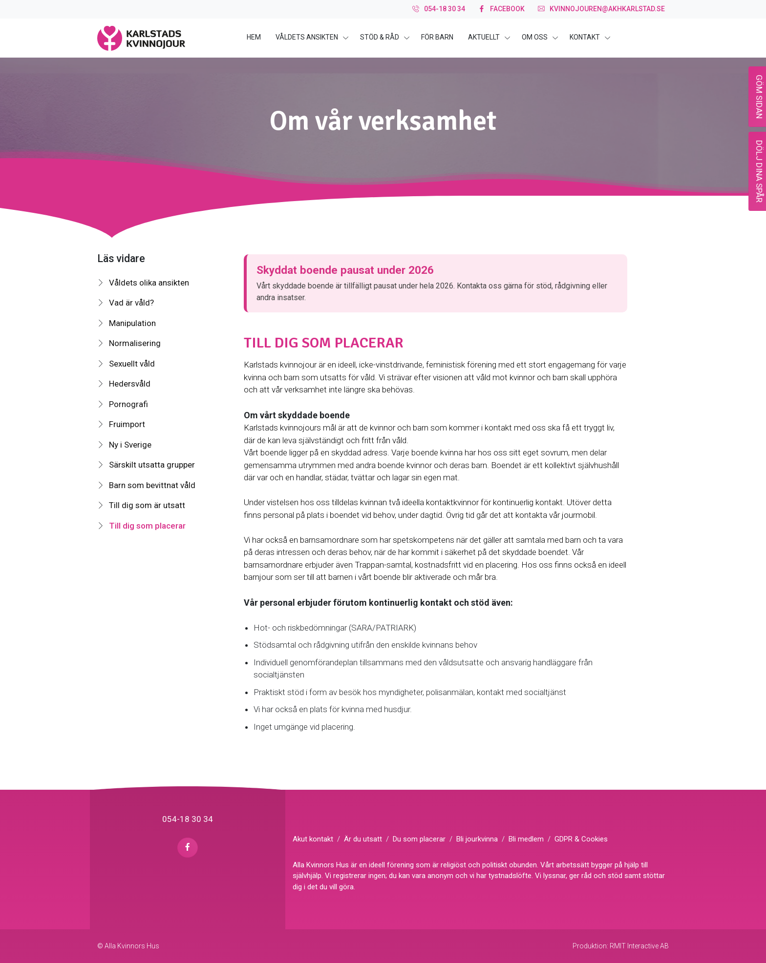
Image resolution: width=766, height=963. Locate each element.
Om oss (535, 37)
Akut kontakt (313, 839)
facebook (501, 9)
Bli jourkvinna (477, 839)
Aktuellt (484, 37)
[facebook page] (187, 848)
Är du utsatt (363, 839)
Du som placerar (419, 839)
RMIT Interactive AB (639, 946)
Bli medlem (526, 839)
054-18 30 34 (438, 9)
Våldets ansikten (307, 37)
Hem (254, 37)
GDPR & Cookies (581, 839)
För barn (437, 37)
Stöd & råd (379, 37)
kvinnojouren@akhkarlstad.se (601, 9)
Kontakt (585, 37)
